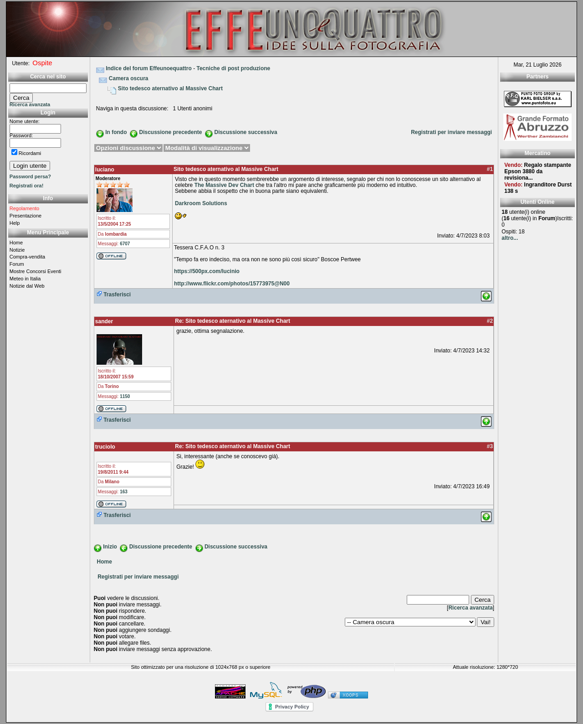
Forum (17, 264)
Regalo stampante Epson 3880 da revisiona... (537, 171)
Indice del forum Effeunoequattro (149, 68)
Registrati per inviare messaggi (451, 132)
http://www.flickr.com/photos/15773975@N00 (232, 283)
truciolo (105, 447)
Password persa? (30, 176)
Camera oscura (128, 78)
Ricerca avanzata (30, 104)
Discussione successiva (246, 132)
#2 (490, 321)
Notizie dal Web (27, 286)
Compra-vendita (27, 256)
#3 (490, 446)
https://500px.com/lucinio (207, 271)
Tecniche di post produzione (233, 68)
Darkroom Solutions (201, 203)
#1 (490, 169)
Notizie (17, 250)
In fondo (116, 132)
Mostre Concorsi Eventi (35, 271)
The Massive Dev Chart (224, 185)
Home (16, 242)
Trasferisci (114, 294)
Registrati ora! (27, 185)
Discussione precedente (170, 132)
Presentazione (25, 215)
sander (104, 321)
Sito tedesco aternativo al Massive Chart (170, 88)
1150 (125, 396)
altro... (509, 238)
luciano (104, 169)
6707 (125, 243)
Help (15, 223)
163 (124, 491)
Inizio (110, 546)
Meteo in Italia (25, 278)
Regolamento (24, 208)
